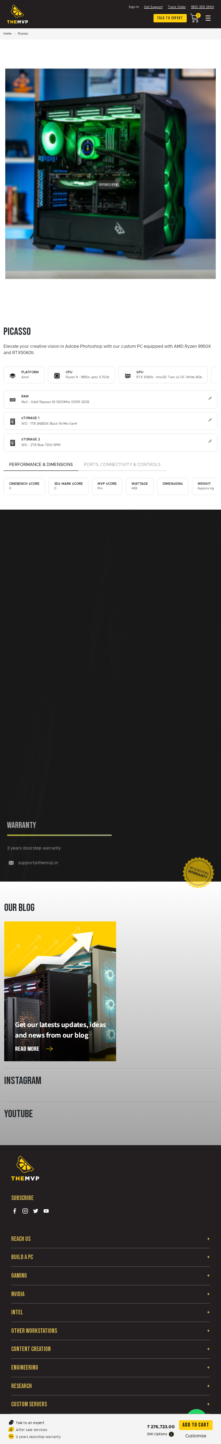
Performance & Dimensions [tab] (41, 464)
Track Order (177, 7)
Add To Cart (196, 1425)
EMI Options (160, 1434)
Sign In (134, 7)
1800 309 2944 (202, 7)
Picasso (23, 34)
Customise (195, 1436)
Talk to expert (170, 18)
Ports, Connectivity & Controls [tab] (122, 464)
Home (7, 34)
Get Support (153, 7)
